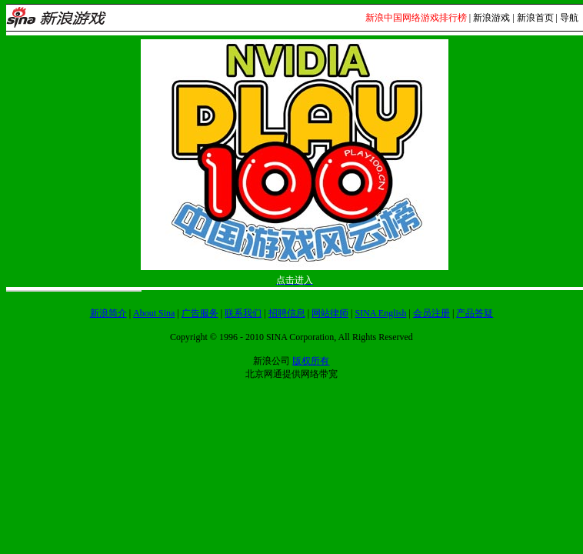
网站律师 (329, 313)
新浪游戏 (491, 17)
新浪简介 (108, 313)
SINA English (380, 313)
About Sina (154, 313)
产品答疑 (474, 313)
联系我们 (243, 313)
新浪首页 (535, 17)
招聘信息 (286, 313)
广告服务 (200, 313)
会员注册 (431, 313)
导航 (569, 17)
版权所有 (310, 360)
